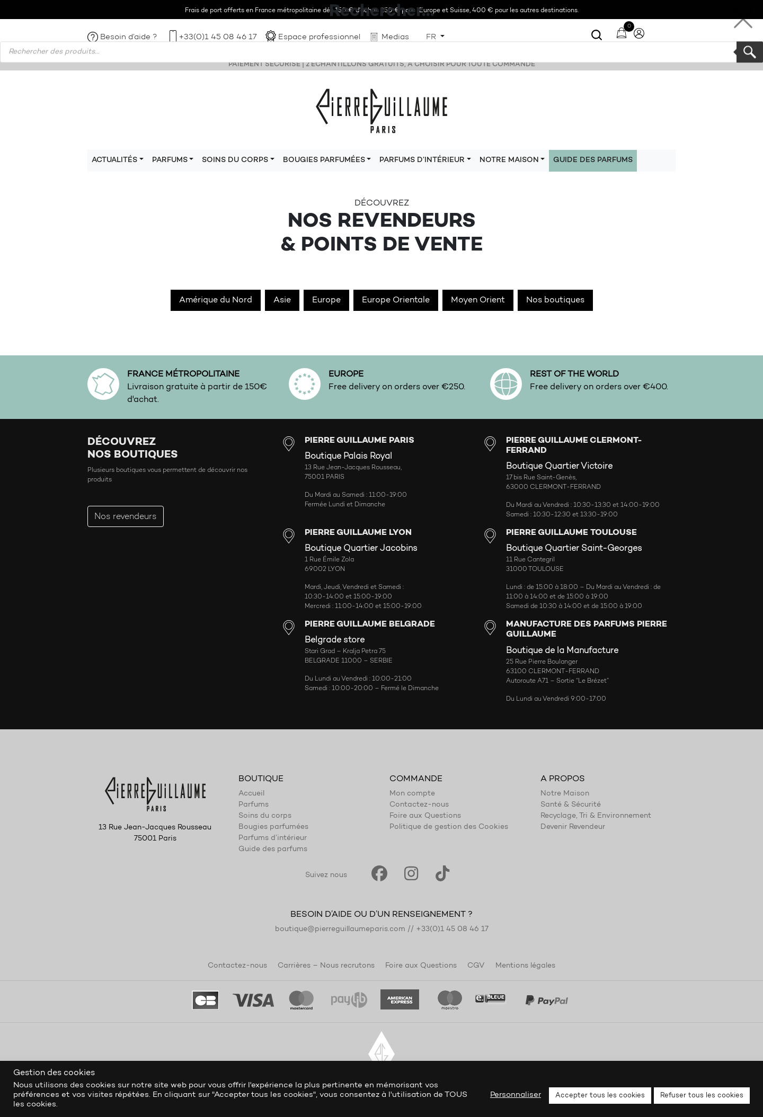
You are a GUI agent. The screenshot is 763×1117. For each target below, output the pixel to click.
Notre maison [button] (509, 160)
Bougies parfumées (273, 827)
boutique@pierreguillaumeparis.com (340, 929)
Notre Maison (564, 794)
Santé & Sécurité (570, 805)
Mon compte (412, 794)
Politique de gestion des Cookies (448, 827)
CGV (476, 966)
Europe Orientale (396, 300)
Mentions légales (525, 966)
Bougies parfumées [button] (324, 160)
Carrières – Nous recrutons (326, 966)
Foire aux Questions (425, 816)
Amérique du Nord (215, 300)
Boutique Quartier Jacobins (361, 548)
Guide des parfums (593, 160)
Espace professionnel (319, 37)
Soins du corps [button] (235, 160)
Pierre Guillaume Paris (381, 110)
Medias (395, 37)
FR (432, 37)
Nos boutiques (555, 300)
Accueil (251, 794)
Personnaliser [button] (515, 1095)
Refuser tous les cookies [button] (701, 1095)
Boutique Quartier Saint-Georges (574, 548)
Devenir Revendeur (572, 827)
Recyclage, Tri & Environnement (595, 816)
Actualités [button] (114, 160)
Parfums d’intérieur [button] (422, 160)
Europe (326, 300)
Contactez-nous (419, 805)
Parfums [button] (170, 160)
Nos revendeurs (125, 517)
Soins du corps (264, 816)
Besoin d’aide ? (128, 37)
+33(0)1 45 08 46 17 (218, 37)
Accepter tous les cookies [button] (600, 1095)
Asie (282, 300)
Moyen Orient (478, 300)
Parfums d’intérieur (272, 838)
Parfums (253, 805)
